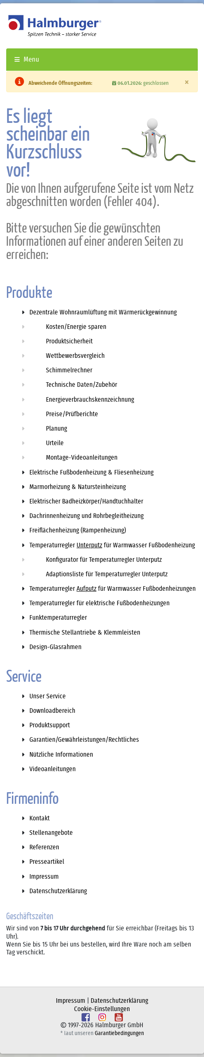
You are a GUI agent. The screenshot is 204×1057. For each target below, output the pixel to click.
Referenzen (44, 847)
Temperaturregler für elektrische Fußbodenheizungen (99, 603)
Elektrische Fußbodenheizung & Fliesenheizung (91, 472)
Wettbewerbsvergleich (75, 355)
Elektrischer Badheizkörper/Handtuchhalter (86, 501)
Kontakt (39, 818)
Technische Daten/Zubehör (81, 384)
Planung (56, 428)
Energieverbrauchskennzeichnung (90, 399)
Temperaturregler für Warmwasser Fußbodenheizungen (112, 588)
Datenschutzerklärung (58, 891)
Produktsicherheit (69, 341)
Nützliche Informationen (61, 754)
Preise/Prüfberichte (72, 414)
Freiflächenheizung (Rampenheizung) (77, 530)
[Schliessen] (186, 82)
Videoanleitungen (52, 769)
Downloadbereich (52, 710)
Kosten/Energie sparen (76, 327)
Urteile (55, 443)
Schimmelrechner (69, 370)
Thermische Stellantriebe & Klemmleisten (84, 632)
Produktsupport (49, 725)
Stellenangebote (51, 832)
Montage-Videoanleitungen (82, 457)
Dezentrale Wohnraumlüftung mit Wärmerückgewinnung (103, 312)
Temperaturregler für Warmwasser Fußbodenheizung (112, 545)
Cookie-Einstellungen (102, 1009)
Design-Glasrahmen (55, 647)
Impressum (44, 876)
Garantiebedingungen (119, 1033)
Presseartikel (46, 861)
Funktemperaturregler (58, 617)
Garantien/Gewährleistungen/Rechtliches (84, 739)
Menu (26, 59)
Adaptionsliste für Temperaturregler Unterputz (107, 574)
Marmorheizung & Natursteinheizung (77, 487)
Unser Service (47, 696)
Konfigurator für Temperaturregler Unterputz (104, 559)
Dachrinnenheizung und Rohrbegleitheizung (86, 516)
